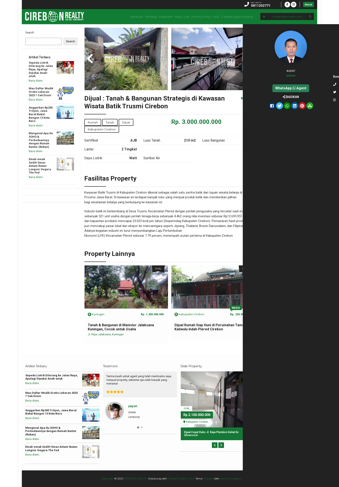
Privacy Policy (195, 16)
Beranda (116, 16)
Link (178, 16)
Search (29, 32)
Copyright (107, 478)
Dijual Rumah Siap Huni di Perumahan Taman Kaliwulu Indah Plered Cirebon (210, 327)
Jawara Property (230, 478)
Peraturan (150, 16)
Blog (166, 16)
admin (305, 75)
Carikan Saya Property (236, 16)
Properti (208, 478)
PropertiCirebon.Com (181, 478)
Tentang (133, 16)
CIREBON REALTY (135, 478)
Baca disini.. (36, 80)
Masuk (308, 4)
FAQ (213, 16)
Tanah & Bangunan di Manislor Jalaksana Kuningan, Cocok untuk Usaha (121, 327)
